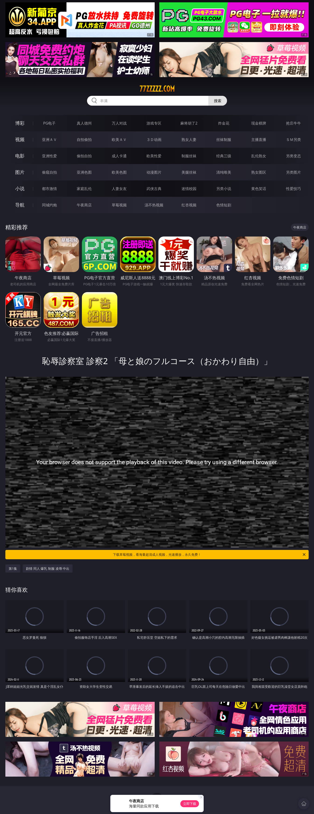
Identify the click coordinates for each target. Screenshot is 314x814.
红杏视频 (188, 205)
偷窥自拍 (49, 172)
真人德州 (84, 123)
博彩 (19, 123)
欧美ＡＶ (119, 139)
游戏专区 (154, 123)
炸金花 (223, 123)
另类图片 (293, 172)
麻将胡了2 (188, 123)
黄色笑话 (258, 188)
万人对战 (119, 123)
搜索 (217, 100)
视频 (19, 139)
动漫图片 (154, 172)
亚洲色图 (84, 172)
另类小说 (223, 188)
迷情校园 (188, 188)
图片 (19, 172)
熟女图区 (258, 172)
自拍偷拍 (84, 139)
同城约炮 (49, 205)
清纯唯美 (223, 172)
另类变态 (293, 155)
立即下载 (189, 803)
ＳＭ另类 (293, 139)
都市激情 (49, 188)
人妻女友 (119, 188)
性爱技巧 (293, 188)
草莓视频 (119, 205)
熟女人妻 (188, 139)
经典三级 (223, 155)
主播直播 (258, 139)
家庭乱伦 (84, 188)
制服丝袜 (188, 155)
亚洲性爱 (49, 155)
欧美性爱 (154, 155)
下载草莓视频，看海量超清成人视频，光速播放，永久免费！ (209, 554)
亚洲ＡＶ (49, 139)
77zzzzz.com (157, 88)
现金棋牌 (258, 123)
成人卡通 (119, 155)
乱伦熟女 (258, 155)
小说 (19, 188)
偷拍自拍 (84, 155)
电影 (19, 156)
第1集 (13, 568)
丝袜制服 (223, 139)
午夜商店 (84, 205)
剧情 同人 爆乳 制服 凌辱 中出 (47, 568)
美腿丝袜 (188, 172)
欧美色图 (119, 172)
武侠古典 (154, 188)
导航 (19, 205)
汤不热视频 (154, 205)
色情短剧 (223, 205)
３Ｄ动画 (154, 139)
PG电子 (49, 123)
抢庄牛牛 (293, 123)
